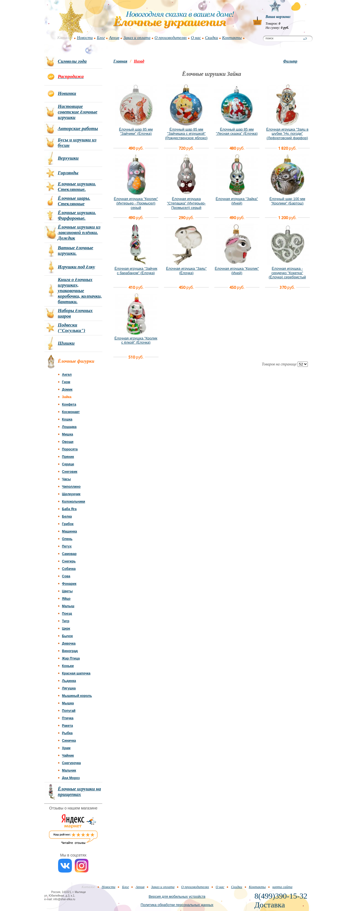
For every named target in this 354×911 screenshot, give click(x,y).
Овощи (67, 442)
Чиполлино (71, 487)
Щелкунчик (71, 494)
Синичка (69, 741)
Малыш (68, 606)
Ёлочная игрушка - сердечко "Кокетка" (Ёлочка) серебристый (287, 272)
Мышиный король (77, 696)
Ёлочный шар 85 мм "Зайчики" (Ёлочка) (136, 131)
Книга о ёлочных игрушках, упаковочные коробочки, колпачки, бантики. (80, 290)
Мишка (67, 434)
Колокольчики (73, 501)
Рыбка (67, 733)
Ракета (67, 726)
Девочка (69, 643)
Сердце (68, 464)
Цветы (67, 591)
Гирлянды (68, 172)
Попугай (69, 711)
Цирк (66, 628)
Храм (66, 748)
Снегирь (69, 561)
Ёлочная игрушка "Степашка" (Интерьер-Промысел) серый (186, 203)
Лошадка (69, 427)
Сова (66, 576)
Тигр (65, 621)
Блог (101, 37)
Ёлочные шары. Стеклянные (74, 201)
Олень (67, 539)
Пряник (68, 457)
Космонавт (71, 412)
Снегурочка (71, 763)
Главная (120, 61)
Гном (66, 382)
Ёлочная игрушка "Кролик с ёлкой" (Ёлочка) (135, 340)
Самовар (69, 554)
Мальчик (69, 770)
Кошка (67, 419)
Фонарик (69, 584)
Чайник (68, 755)
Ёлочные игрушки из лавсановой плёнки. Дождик (79, 232)
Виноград (70, 651)
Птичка (68, 718)
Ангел (67, 375)
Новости (85, 37)
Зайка (66, 397)
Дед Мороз (71, 778)
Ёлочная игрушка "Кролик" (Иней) (237, 270)
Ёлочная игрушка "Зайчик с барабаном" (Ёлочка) (135, 270)
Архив (114, 37)
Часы (66, 479)
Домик (67, 389)
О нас (196, 37)
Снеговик (69, 472)
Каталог (65, 37)
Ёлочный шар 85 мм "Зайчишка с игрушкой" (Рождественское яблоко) (186, 133)
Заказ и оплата (136, 37)
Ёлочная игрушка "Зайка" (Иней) (237, 201)
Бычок (67, 636)
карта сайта (282, 887)
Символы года (72, 61)
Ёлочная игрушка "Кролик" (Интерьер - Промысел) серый (136, 203)
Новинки (67, 93)
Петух (67, 546)
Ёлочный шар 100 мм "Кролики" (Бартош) (287, 201)
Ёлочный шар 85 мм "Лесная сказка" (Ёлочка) (237, 131)
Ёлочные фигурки (76, 361)
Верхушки (68, 158)
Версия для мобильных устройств (177, 896)
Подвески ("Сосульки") (71, 327)
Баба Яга (69, 509)
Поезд (67, 614)
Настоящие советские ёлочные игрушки (77, 112)
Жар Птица (71, 658)
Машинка (69, 531)
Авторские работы (78, 128)
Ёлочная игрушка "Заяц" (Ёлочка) (186, 270)
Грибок (68, 524)
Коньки (68, 666)
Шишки (66, 343)
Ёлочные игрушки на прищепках (79, 791)
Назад (139, 61)
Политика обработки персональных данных (176, 905)
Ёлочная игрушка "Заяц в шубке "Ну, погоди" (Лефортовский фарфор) (287, 133)
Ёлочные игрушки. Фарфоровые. (77, 215)
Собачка (69, 569)
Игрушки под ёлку (76, 266)
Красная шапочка (76, 673)
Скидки (211, 37)
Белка (67, 516)
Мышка (68, 703)
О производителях (171, 37)
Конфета (69, 404)
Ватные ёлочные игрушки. (75, 250)
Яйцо (66, 599)
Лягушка (69, 688)
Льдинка (69, 681)
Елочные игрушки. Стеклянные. (77, 186)
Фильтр (290, 61)
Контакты (232, 37)
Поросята (70, 449)
